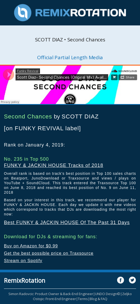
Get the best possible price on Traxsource (48, 253)
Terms (83, 298)
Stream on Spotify (23, 260)
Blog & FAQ (98, 298)
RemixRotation (24, 280)
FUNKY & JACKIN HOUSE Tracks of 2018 (53, 165)
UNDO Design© (107, 293)
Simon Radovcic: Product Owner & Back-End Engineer (50, 293)
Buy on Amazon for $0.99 (31, 246)
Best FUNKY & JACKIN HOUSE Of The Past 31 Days (67, 222)
